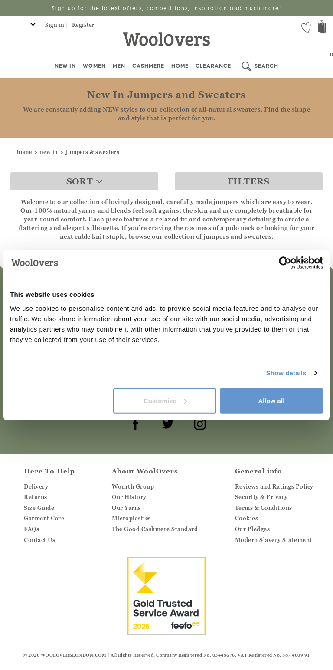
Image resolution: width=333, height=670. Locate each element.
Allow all (271, 400)
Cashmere (148, 65)
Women (94, 65)
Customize (165, 400)
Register (83, 25)
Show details (286, 373)
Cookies (246, 518)
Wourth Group (133, 486)
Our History (129, 496)
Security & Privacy (261, 496)
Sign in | (57, 25)
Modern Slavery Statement (273, 539)
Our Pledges (252, 528)
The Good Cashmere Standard (155, 528)
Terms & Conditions (263, 507)
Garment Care (44, 518)
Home (180, 65)
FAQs (31, 528)
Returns (35, 496)
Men (119, 65)
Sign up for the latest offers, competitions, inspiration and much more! (166, 8)
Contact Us (39, 539)
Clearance (213, 65)
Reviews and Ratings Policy (274, 486)
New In (65, 65)
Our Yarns (126, 507)
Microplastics (131, 518)
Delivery (36, 486)
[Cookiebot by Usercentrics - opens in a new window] (285, 262)
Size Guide (39, 507)
